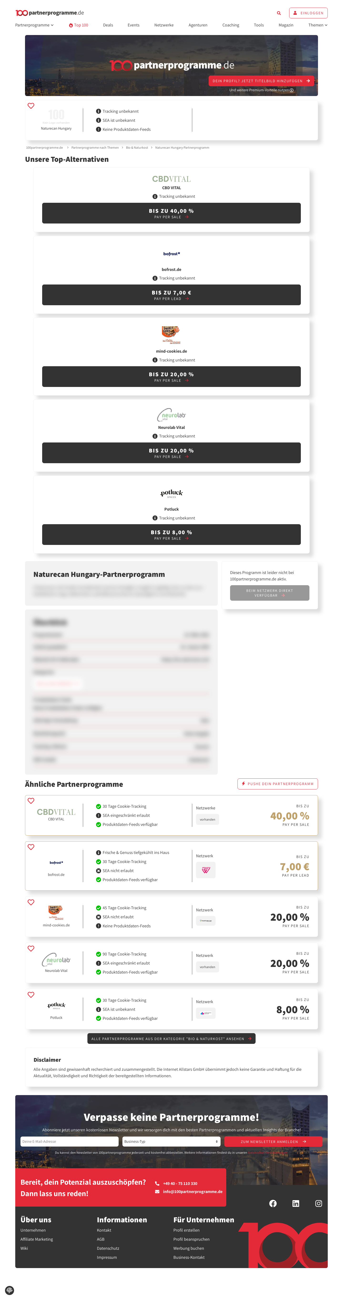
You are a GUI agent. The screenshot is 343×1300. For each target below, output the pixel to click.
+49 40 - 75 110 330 (176, 1184)
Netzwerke (164, 25)
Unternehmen (33, 1230)
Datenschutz (108, 1248)
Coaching (230, 25)
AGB (101, 1239)
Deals (108, 25)
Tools (259, 25)
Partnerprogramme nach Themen (95, 147)
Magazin (286, 25)
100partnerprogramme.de (44, 147)
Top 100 (78, 25)
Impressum (107, 1257)
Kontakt (104, 1230)
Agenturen (198, 25)
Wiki (24, 1248)
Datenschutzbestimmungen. (268, 1153)
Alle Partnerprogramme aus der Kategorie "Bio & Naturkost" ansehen (171, 1038)
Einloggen (308, 12)
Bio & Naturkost (137, 147)
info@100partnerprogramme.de (188, 1192)
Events (133, 25)
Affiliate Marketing (36, 1239)
